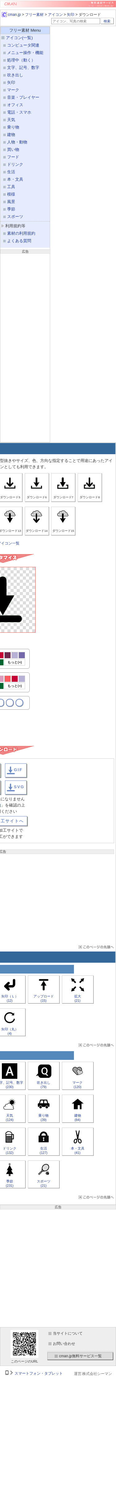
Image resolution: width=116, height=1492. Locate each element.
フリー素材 (34, 14)
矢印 (70, 14)
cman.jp (11, 14)
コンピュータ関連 (23, 45)
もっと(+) (14, 662)
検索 (107, 21)
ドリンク (15, 164)
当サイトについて (68, 1333)
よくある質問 (19, 240)
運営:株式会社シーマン (93, 1374)
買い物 (13, 149)
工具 (11, 186)
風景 (11, 201)
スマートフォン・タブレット (39, 1373)
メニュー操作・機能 (25, 52)
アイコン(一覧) (19, 37)
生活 (11, 172)
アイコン (55, 14)
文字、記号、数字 (23, 67)
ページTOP (96, 947)
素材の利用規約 (21, 233)
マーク (13, 90)
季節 (11, 209)
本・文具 (15, 179)
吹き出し (15, 75)
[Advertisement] (25, 347)
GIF (18, 769)
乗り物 (13, 127)
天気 (11, 119)
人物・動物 (17, 142)
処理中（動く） (21, 60)
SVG (19, 786)
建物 (11, 134)
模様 (11, 194)
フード (13, 157)
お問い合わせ (64, 1343)
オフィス (15, 104)
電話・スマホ (19, 112)
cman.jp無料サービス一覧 (80, 1356)
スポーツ (15, 216)
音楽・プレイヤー (23, 97)
